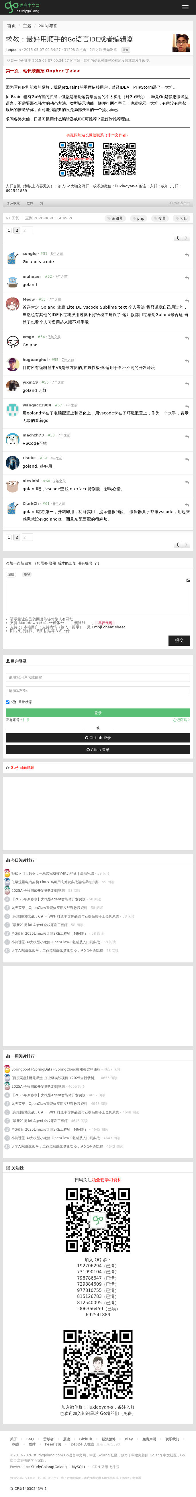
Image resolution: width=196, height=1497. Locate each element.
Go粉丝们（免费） (118, 1413)
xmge (28, 337)
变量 (160, 218)
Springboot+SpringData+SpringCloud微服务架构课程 (55, 1069)
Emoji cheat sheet (108, 627)
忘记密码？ (181, 720)
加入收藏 (13, 203)
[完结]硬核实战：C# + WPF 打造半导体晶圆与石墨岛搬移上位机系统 (65, 916)
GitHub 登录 (98, 738)
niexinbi (31, 481)
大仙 (181, 218)
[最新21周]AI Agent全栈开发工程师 (39, 925)
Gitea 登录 (98, 750)
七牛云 (114, 1467)
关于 (13, 1439)
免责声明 (149, 1439)
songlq (30, 253)
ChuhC (29, 458)
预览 (26, 575)
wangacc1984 (37, 405)
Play (129, 1439)
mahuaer (32, 276)
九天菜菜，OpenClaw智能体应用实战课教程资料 (50, 908)
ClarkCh (31, 503)
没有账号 (85, 563)
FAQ (30, 1439)
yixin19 (30, 382)
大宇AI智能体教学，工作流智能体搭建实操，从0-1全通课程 (57, 951)
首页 (11, 25)
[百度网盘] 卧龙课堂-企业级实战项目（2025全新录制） (54, 1078)
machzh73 (33, 435)
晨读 (66, 1439)
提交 (179, 640)
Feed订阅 (53, 1444)
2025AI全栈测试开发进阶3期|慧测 (38, 891)
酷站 (32, 1444)
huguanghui (35, 360)
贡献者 (48, 1439)
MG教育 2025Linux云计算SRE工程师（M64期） (49, 934)
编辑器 (115, 218)
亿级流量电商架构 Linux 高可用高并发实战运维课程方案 (55, 882)
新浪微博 (108, 1439)
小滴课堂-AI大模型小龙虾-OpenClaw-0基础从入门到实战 (55, 942)
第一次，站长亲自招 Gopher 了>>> (43, 71)
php (138, 218)
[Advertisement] (46, 813)
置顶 (126, 49)
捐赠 (15, 1444)
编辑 (10, 575)
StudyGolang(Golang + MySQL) (58, 1467)
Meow (29, 299)
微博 (30, 203)
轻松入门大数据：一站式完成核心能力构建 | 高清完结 (52, 873)
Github (85, 1439)
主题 (27, 25)
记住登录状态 (19, 702)
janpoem (13, 50)
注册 (26, 720)
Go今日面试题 (22, 767)
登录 (52, 563)
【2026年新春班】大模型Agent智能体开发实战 (49, 899)
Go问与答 (47, 25)
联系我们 (172, 1439)
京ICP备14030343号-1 (28, 1489)
